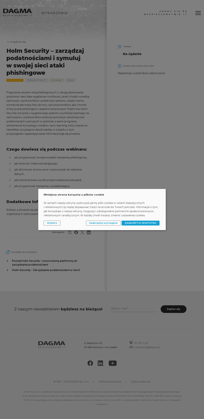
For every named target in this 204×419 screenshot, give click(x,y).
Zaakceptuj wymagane (103, 223)
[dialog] (102, 209)
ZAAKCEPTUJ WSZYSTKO (140, 223)
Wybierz (52, 223)
